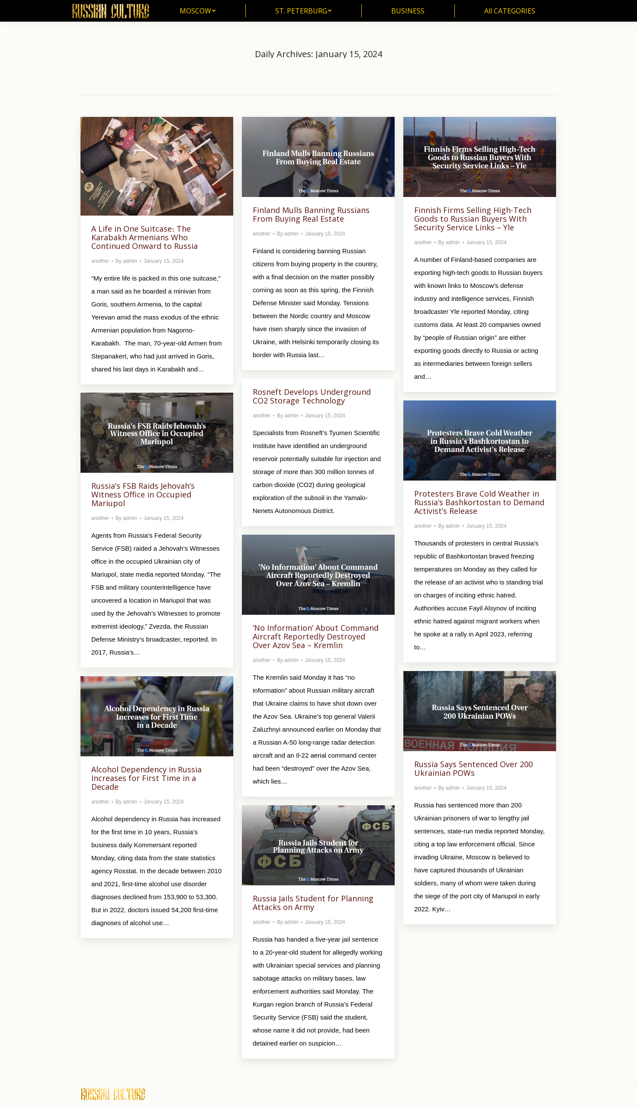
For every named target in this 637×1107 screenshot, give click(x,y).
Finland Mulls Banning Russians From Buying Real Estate (311, 214)
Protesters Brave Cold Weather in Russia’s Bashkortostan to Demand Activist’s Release (479, 502)
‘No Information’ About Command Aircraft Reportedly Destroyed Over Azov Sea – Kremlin (316, 636)
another (100, 261)
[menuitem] (197, 10)
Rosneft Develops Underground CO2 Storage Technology (312, 396)
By (126, 261)
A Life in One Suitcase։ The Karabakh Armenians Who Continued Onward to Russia (144, 237)
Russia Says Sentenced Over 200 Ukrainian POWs (473, 768)
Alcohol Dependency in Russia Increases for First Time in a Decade (146, 778)
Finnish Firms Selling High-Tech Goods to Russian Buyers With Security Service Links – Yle (472, 218)
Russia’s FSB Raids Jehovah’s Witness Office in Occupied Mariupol (143, 494)
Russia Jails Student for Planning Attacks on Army (313, 902)
